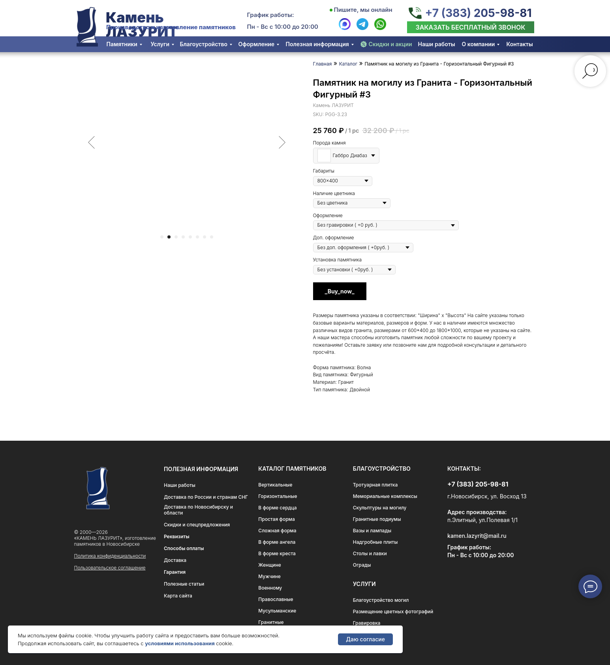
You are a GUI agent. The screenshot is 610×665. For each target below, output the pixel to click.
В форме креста (277, 553)
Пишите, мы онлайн (363, 9)
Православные (275, 599)
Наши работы (436, 44)
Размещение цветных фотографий (393, 611)
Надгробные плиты (375, 542)
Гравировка (367, 623)
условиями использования (180, 643)
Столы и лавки (370, 553)
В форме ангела (276, 542)
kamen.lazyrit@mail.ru (477, 535)
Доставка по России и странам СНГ (206, 497)
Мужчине (269, 576)
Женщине (269, 565)
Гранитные (270, 622)
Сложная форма (277, 531)
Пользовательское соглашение (110, 568)
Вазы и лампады (372, 531)
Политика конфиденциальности (110, 556)
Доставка (175, 560)
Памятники (122, 44)
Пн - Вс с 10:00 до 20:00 (283, 26)
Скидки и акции (390, 44)
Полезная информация (317, 44)
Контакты (520, 44)
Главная (322, 64)
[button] (470, 27)
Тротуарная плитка (375, 485)
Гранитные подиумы (377, 519)
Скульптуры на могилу (380, 508)
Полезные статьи (184, 584)
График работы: (270, 15)
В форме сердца (277, 508)
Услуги (160, 44)
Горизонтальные (277, 496)
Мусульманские (277, 611)
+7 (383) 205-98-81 (478, 13)
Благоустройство (203, 44)
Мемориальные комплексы (385, 496)
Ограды (362, 565)
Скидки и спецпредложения (197, 525)
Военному (270, 588)
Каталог (348, 64)
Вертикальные (275, 485)
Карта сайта (178, 596)
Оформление (256, 44)
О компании (478, 44)
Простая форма (276, 519)
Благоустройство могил (381, 600)
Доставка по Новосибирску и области (198, 510)
